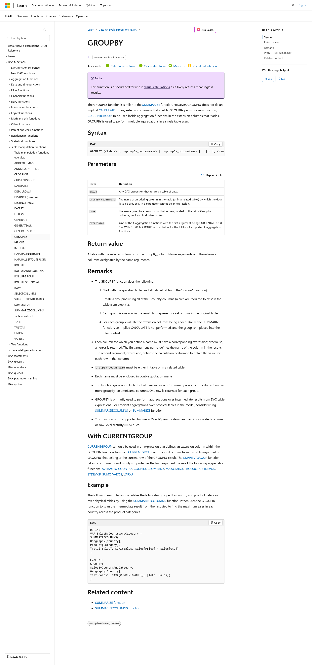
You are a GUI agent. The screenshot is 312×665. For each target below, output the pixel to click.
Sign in (303, 5)
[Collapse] (45, 29)
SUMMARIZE (151, 104)
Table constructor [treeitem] (24, 316)
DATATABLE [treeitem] (21, 186)
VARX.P (129, 474)
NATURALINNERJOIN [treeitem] (27, 254)
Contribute (71, 653)
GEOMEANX (155, 469)
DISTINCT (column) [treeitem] (26, 197)
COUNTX (140, 469)
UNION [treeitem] (18, 333)
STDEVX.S (208, 469)
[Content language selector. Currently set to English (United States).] (23, 643)
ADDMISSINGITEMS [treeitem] (26, 169)
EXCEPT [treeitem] (18, 208)
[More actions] (220, 30)
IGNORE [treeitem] (19, 242)
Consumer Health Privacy (114, 653)
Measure (179, 66)
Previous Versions (36, 653)
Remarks (269, 48)
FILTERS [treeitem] (19, 214)
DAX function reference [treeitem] (25, 67)
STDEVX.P (94, 474)
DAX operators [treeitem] (17, 367)
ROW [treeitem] (17, 288)
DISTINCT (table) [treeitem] (24, 203)
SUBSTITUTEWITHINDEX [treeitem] (29, 299)
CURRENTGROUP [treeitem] (24, 180)
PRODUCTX (192, 469)
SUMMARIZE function (110, 602)
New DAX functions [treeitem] (23, 73)
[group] (156, 151)
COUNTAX (125, 469)
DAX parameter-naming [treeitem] (22, 378)
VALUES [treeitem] (19, 339)
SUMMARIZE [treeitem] (22, 305)
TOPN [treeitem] (17, 322)
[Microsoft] (7, 5)
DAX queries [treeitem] (15, 373)
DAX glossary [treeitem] (16, 361)
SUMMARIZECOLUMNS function (117, 608)
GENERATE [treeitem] (20, 220)
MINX (179, 469)
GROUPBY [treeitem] (20, 237)
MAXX (170, 469)
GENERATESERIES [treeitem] (24, 231)
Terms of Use (145, 653)
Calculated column (123, 66)
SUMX (106, 474)
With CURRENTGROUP (278, 53)
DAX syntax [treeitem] (15, 384)
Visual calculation (205, 66)
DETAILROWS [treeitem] (22, 191)
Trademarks (165, 653)
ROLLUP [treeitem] (19, 265)
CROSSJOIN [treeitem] (21, 174)
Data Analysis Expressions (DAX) (117, 29)
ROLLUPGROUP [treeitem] (24, 276)
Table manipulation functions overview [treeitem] (31, 155)
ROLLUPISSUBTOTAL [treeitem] (26, 282)
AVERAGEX (109, 469)
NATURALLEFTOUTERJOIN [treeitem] (30, 259)
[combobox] (27, 38)
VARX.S (117, 474)
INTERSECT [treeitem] (21, 248)
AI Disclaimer (13, 653)
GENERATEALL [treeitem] (23, 225)
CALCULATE (107, 110)
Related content (273, 58)
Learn (91, 29)
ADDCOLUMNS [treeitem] (24, 163)
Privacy (87, 653)
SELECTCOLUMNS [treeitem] (25, 293)
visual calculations (157, 87)
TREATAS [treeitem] (19, 327)
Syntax (268, 37)
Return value (271, 42)
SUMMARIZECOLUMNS (111, 410)
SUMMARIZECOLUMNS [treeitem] (29, 310)
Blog (54, 653)
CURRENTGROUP (100, 116)
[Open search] (293, 5)
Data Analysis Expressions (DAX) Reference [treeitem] (27, 48)
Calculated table (155, 66)
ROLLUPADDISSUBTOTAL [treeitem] (29, 271)
